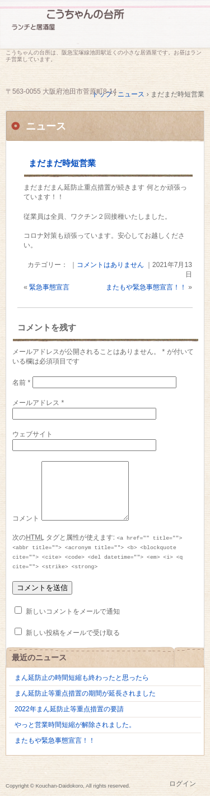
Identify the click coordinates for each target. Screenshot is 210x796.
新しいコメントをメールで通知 (73, 611)
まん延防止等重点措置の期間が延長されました (85, 693)
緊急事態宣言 (49, 287)
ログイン (182, 784)
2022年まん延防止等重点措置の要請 (69, 709)
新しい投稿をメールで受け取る (73, 633)
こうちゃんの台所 (105, 27)
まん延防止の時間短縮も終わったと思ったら (82, 678)
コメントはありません (110, 265)
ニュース (46, 126)
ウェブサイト (32, 434)
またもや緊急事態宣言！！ (146, 287)
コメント (25, 518)
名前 (21, 383)
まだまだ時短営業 (62, 163)
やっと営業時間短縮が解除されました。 (75, 725)
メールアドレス (38, 403)
